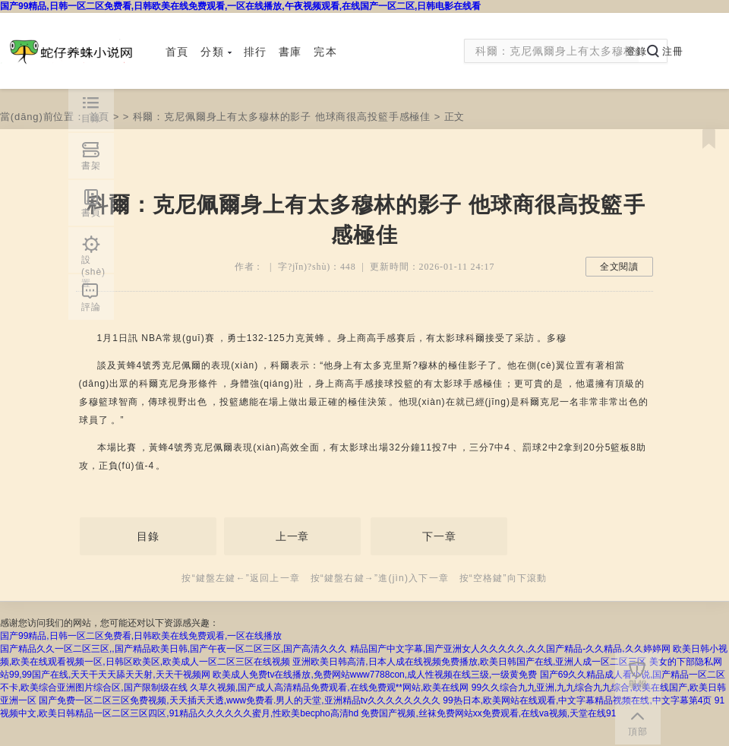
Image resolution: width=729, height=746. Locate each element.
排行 (255, 52)
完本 (325, 52)
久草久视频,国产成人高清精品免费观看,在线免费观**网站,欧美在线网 (329, 687)
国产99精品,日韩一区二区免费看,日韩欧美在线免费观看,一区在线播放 (141, 636)
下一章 (439, 536)
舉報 (638, 684)
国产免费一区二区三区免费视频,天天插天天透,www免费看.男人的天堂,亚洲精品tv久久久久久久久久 (239, 700)
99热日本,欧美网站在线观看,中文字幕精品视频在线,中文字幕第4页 (577, 700)
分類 (215, 52)
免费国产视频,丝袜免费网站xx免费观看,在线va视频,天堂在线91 (488, 713)
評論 (91, 307)
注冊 (672, 51)
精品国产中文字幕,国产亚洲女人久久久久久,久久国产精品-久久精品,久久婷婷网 (510, 648)
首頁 (177, 52)
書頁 (91, 212)
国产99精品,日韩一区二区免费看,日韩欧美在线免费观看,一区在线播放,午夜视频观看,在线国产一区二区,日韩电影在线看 (240, 6)
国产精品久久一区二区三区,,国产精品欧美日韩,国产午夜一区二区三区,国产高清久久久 (173, 648)
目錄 (148, 536)
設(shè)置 (93, 263)
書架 (91, 165)
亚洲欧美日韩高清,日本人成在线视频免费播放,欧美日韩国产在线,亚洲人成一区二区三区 (469, 661)
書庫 (290, 52)
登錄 (636, 51)
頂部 (638, 731)
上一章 (293, 536)
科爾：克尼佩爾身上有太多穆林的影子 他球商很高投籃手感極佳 (282, 116)
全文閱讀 (619, 266)
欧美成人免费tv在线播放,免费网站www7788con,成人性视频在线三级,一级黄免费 (375, 674)
